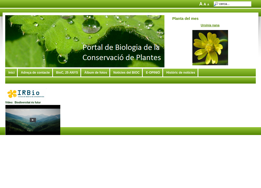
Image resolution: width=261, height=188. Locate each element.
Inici (11, 72)
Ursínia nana (210, 25)
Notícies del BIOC (126, 72)
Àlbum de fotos (95, 72)
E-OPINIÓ (153, 72)
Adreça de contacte (35, 72)
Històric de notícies (180, 72)
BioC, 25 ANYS (67, 72)
